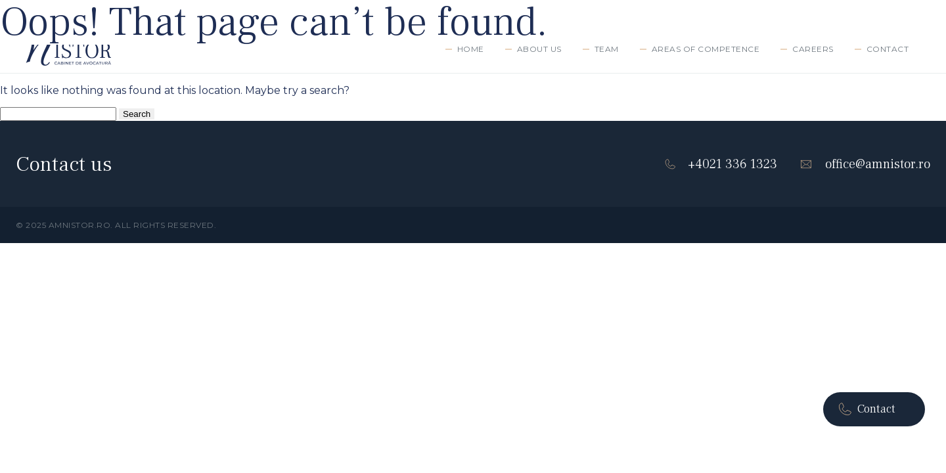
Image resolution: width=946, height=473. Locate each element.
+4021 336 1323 (721, 164)
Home (470, 49)
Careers (813, 49)
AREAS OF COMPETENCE (706, 49)
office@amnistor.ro (865, 164)
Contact (888, 49)
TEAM (607, 49)
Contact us (64, 164)
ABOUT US (539, 49)
